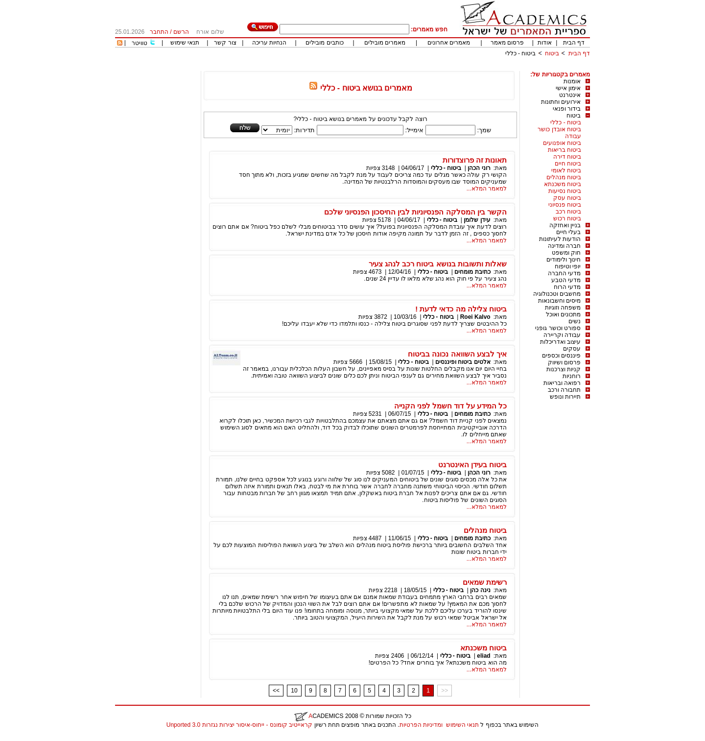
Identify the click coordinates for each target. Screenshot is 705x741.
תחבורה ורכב (564, 389)
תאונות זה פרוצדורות (475, 160)
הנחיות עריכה (269, 42)
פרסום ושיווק (564, 362)
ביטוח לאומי (566, 170)
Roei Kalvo (475, 316)
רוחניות (572, 376)
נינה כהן (480, 590)
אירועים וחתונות (561, 101)
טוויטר (139, 43)
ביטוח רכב (568, 211)
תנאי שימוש (184, 42)
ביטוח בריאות (564, 149)
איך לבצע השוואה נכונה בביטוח (457, 354)
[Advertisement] (412, 67)
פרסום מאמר (507, 42)
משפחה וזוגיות (563, 307)
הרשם (181, 31)
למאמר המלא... (487, 188)
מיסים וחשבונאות (559, 300)
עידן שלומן (477, 219)
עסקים (572, 348)
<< (276, 690)
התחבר (159, 31)
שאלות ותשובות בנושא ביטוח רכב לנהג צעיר (438, 264)
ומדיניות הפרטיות (421, 724)
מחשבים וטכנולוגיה (557, 293)
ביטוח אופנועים (562, 143)
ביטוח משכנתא (562, 184)
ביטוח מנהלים (563, 177)
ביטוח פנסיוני (564, 204)
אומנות (572, 81)
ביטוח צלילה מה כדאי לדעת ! (461, 309)
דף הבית (574, 42)
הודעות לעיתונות (560, 239)
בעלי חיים (568, 232)
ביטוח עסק (567, 197)
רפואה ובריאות (562, 383)
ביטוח (552, 53)
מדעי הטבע (566, 280)
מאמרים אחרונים (448, 42)
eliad (483, 655)
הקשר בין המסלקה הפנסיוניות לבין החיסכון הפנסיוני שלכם (415, 212)
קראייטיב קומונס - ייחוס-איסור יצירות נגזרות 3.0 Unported (239, 724)
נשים (574, 321)
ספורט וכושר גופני (558, 328)
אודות (545, 42)
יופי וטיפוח (568, 266)
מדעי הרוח (567, 287)
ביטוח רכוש (567, 218)
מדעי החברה (564, 273)
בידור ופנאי (567, 108)
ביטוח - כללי (520, 53)
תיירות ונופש (565, 396)
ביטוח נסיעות (564, 191)
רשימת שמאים (485, 582)
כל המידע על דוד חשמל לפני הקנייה (450, 406)
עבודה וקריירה (562, 335)
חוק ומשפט (566, 252)
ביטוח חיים (568, 163)
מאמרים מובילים (384, 42)
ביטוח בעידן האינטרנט (472, 464)
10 (294, 690)
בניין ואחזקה (565, 225)
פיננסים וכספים (561, 355)
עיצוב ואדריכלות (560, 341)
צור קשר (225, 42)
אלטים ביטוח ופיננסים (463, 362)
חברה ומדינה (564, 245)
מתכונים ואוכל (563, 314)
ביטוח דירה (567, 156)
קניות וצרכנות (563, 369)
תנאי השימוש (462, 724)
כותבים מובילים (324, 42)
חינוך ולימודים (563, 259)
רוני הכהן (479, 168)
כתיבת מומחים (472, 271)
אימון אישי (568, 88)
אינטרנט (570, 95)
